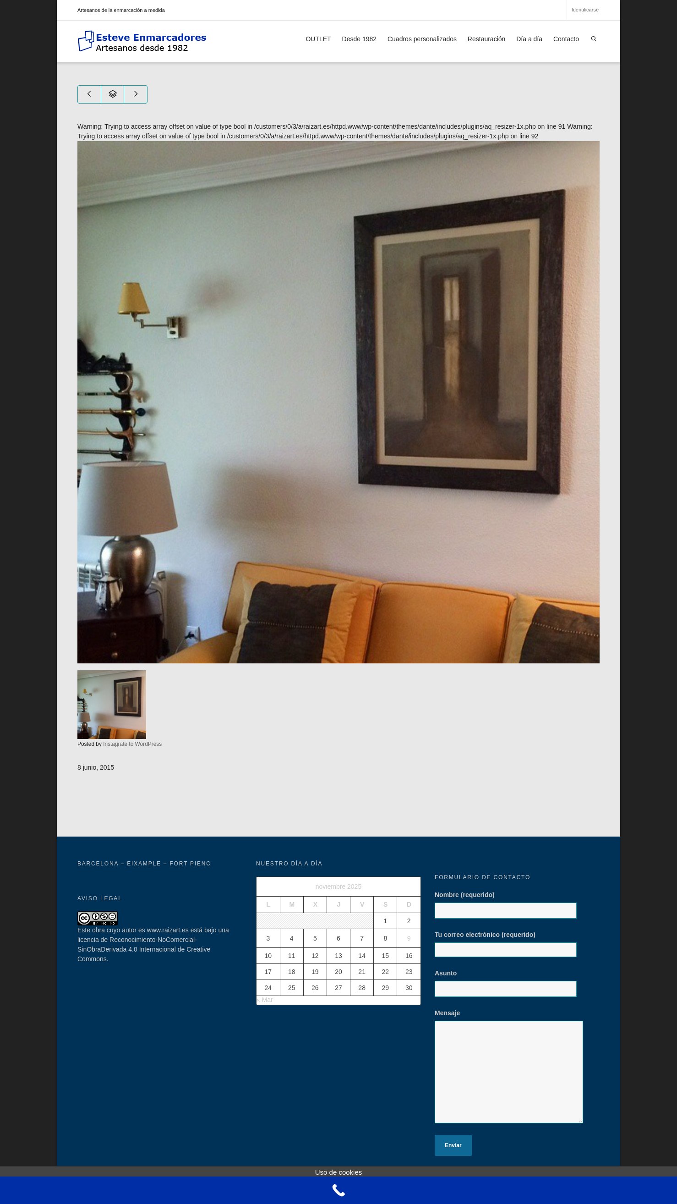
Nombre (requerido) (509, 909)
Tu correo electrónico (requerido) (509, 944)
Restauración (487, 39)
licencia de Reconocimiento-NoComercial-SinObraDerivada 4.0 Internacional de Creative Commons (143, 949)
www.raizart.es (168, 930)
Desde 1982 (359, 39)
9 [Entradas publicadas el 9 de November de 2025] (409, 938)
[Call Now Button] (338, 1190)
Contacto (566, 39)
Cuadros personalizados (422, 39)
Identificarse (585, 9)
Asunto (509, 987)
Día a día (529, 39)
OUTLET (318, 39)
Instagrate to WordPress (132, 744)
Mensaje (513, 1071)
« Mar (265, 999)
